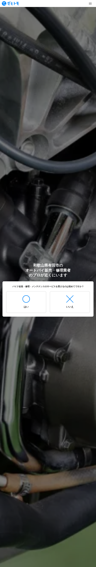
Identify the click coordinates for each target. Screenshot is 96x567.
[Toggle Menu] (90, 4)
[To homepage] (10, 3)
